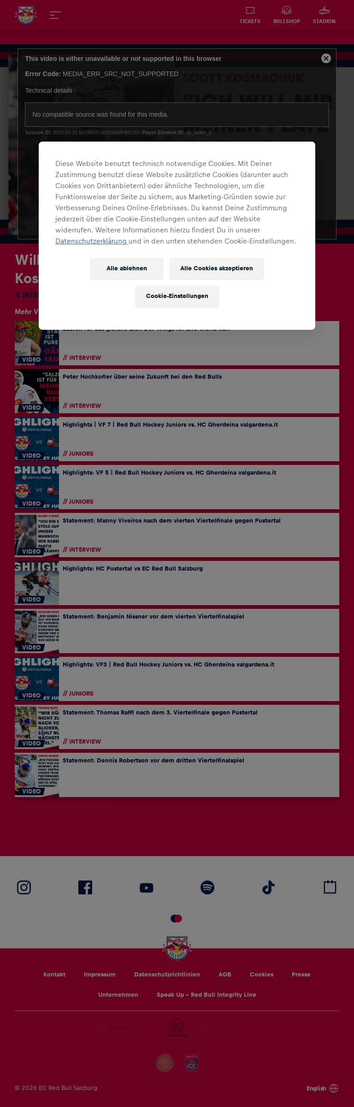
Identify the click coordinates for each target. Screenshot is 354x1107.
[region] (177, 236)
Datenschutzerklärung (92, 241)
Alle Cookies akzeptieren (216, 268)
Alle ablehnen (126, 268)
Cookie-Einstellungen (177, 296)
